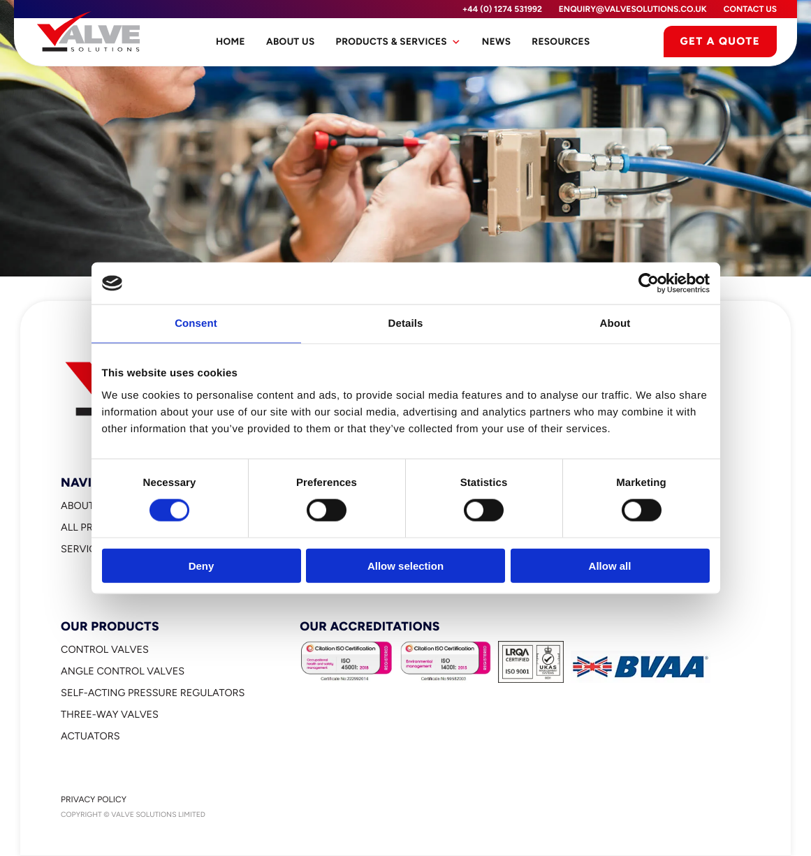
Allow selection (405, 565)
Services (84, 549)
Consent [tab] (196, 324)
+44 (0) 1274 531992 (502, 9)
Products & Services (398, 42)
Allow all (610, 565)
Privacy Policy (93, 799)
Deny (201, 565)
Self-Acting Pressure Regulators (152, 692)
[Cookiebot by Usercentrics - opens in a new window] (648, 283)
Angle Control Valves (122, 671)
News (496, 41)
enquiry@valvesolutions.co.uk (633, 9)
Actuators (90, 736)
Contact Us (750, 9)
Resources (561, 41)
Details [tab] (405, 324)
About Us (290, 41)
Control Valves (105, 649)
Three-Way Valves (110, 714)
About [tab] (615, 324)
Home (230, 41)
